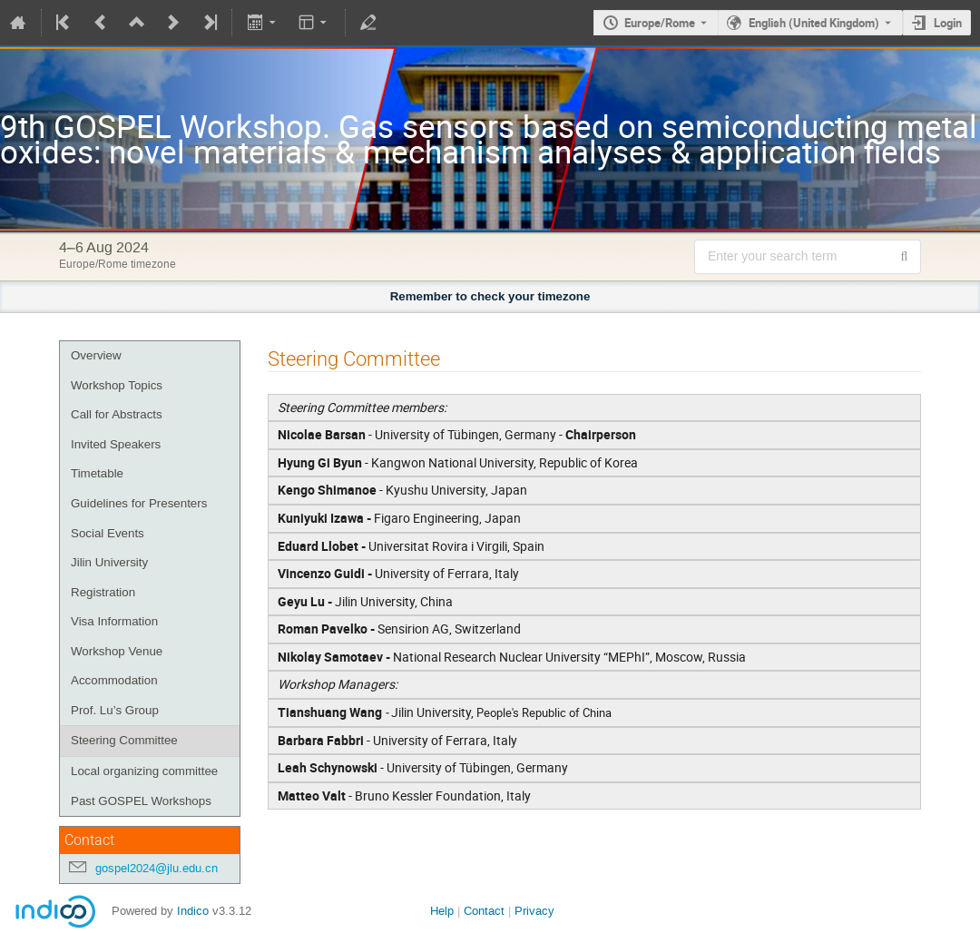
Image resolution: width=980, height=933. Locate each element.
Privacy (534, 910)
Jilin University (109, 562)
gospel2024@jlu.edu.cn (156, 868)
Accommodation (114, 680)
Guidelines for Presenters (139, 503)
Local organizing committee (144, 771)
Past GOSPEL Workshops (141, 801)
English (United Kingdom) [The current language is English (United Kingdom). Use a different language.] (814, 23)
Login (948, 23)
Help (442, 910)
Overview (96, 355)
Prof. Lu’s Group (115, 710)
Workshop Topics (116, 385)
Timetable (97, 473)
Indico (193, 910)
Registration (103, 592)
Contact (484, 910)
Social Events (107, 533)
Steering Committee (124, 740)
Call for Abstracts (116, 414)
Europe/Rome (659, 23)
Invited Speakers (116, 444)
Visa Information (114, 621)
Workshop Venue (116, 651)
